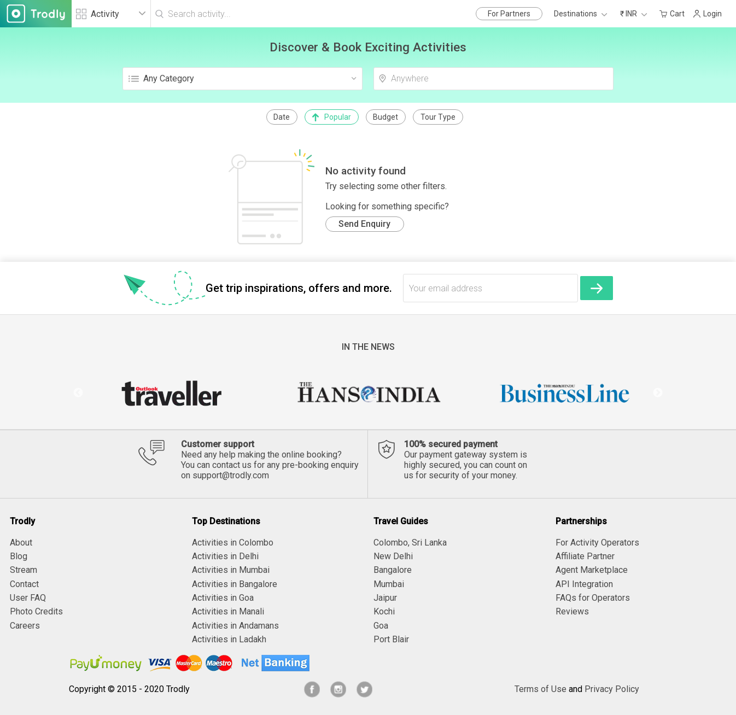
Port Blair (391, 639)
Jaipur (385, 598)
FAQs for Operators (593, 598)
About (21, 542)
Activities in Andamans (235, 625)
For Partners (509, 13)
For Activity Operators (597, 542)
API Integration (584, 584)
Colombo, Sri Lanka (410, 542)
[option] (171, 393)
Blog (18, 556)
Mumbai (388, 584)
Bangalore (392, 570)
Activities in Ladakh (229, 639)
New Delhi (393, 556)
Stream (23, 570)
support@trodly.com (230, 475)
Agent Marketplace (592, 570)
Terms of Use (540, 689)
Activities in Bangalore (234, 584)
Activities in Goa (223, 598)
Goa (380, 625)
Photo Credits (36, 611)
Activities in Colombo (232, 542)
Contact (24, 584)
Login (707, 13)
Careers (25, 625)
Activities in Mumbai (231, 570)
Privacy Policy (612, 689)
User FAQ (28, 598)
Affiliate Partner (585, 556)
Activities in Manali (228, 611)
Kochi (384, 611)
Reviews (572, 611)
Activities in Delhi (225, 556)
